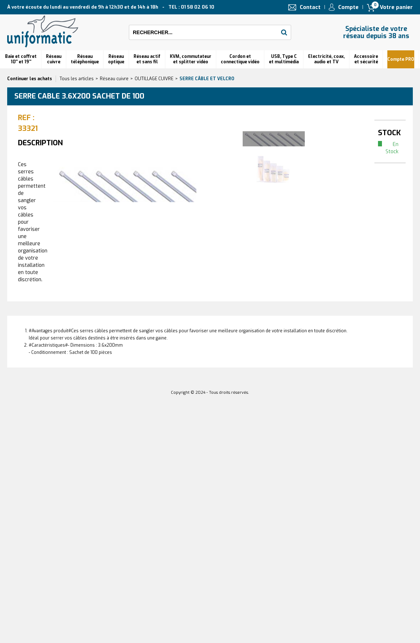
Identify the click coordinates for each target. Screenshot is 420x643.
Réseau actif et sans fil (147, 59)
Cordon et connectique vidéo (240, 59)
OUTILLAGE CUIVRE (154, 79)
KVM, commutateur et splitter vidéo (190, 59)
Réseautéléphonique (85, 59)
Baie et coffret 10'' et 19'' (21, 59)
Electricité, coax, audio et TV (326, 59)
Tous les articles (77, 79)
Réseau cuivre (53, 59)
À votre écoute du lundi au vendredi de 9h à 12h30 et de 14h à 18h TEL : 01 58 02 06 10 (110, 7)
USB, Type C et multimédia (284, 59)
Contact (310, 7)
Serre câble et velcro (206, 79)
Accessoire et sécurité (366, 59)
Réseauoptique (116, 59)
